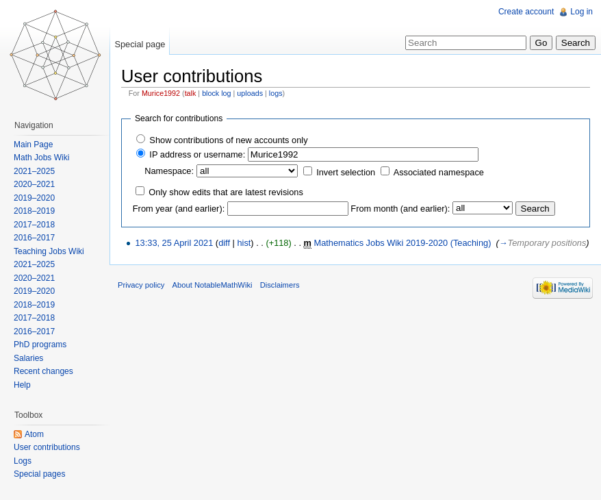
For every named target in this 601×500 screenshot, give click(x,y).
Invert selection (345, 172)
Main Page (33, 144)
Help (22, 385)
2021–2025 (34, 171)
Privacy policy (141, 285)
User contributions (47, 447)
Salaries (28, 358)
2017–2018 (34, 224)
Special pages (39, 474)
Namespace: (169, 171)
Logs (22, 461)
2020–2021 (34, 184)
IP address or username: (197, 154)
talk (190, 93)
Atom (34, 434)
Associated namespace (439, 172)
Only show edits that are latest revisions (226, 192)
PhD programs (40, 344)
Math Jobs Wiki (41, 157)
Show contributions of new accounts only (228, 140)
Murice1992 (161, 93)
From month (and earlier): (400, 208)
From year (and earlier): (179, 208)
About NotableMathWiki (212, 285)
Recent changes (43, 371)
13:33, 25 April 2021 (174, 243)
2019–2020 (34, 198)
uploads (250, 93)
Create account (526, 11)
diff (224, 243)
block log (216, 93)
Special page (139, 44)
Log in (581, 11)
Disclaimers (280, 285)
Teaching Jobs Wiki (49, 251)
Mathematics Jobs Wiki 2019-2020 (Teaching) (402, 243)
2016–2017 (34, 237)
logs (276, 93)
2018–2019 (34, 211)
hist (244, 243)
